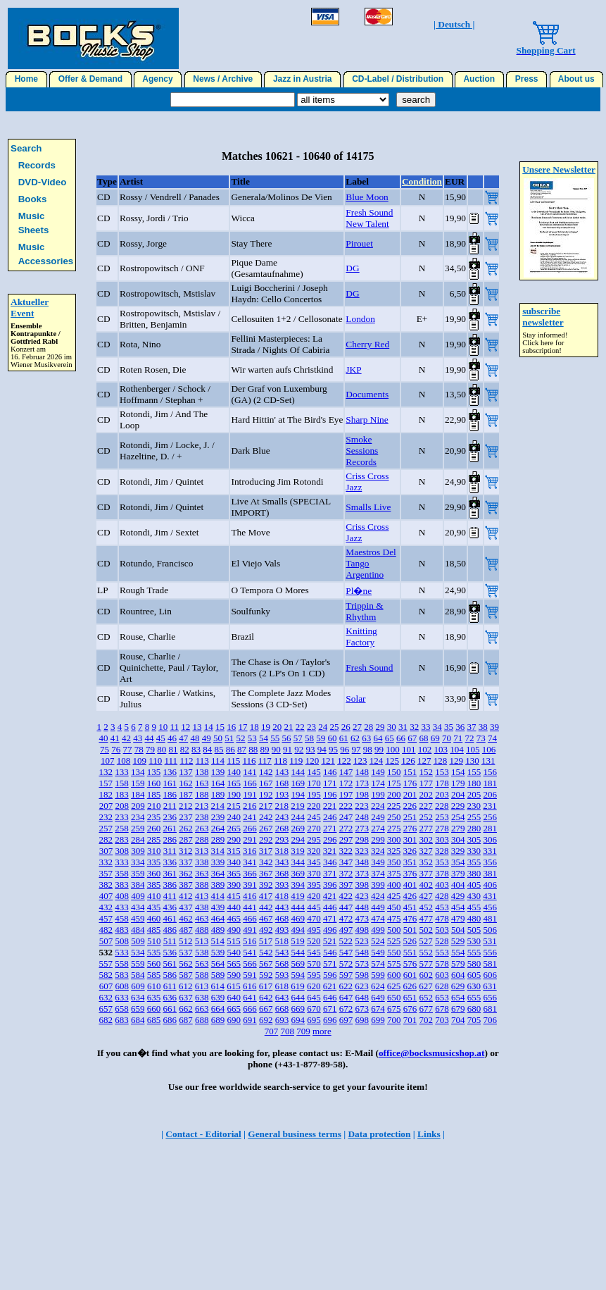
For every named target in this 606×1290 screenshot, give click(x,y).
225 (394, 805)
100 (393, 749)
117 (265, 760)
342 (266, 862)
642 (266, 997)
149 (378, 772)
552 (426, 952)
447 (346, 907)
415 (234, 896)
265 (234, 828)
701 (410, 1020)
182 (106, 794)
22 (300, 726)
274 (378, 828)
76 (115, 749)
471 (330, 918)
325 (394, 850)
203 (442, 794)
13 (196, 726)
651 (410, 997)
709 (303, 1031)
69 (435, 738)
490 (234, 929)
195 (314, 794)
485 (154, 929)
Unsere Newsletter (558, 169)
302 (426, 839)
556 (490, 952)
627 (426, 986)
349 (378, 862)
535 (154, 952)
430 (474, 896)
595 (314, 974)
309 (138, 850)
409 (138, 896)
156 (490, 772)
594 (298, 974)
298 (362, 839)
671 (330, 1008)
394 (298, 884)
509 (138, 941)
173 (362, 783)
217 (266, 805)
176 (410, 783)
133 (122, 772)
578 (442, 963)
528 (442, 941)
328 (442, 850)
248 (362, 817)
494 (298, 929)
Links (429, 1134)
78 (139, 749)
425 (394, 896)
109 (140, 760)
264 (218, 828)
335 (154, 862)
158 (122, 783)
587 (186, 974)
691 (250, 1020)
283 (122, 839)
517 (266, 941)
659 (138, 1008)
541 (250, 952)
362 (186, 873)
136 (170, 772)
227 (426, 805)
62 (355, 738)
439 (218, 907)
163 (202, 783)
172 (346, 783)
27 (357, 726)
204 (458, 794)
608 (122, 986)
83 (196, 749)
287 (186, 839)
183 (122, 794)
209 (138, 805)
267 (266, 828)
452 (426, 907)
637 (186, 997)
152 (426, 772)
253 (442, 817)
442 (266, 907)
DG (352, 268)
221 (330, 805)
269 (298, 828)
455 (474, 907)
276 (410, 828)
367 (266, 873)
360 (154, 873)
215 (234, 805)
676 (410, 1008)
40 (103, 738)
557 (106, 963)
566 (250, 963)
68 (423, 738)
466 (250, 918)
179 (458, 783)
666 (250, 1008)
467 (266, 918)
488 (202, 929)
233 (122, 817)
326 (410, 850)
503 (442, 929)
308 (122, 850)
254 (458, 817)
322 (346, 850)
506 (490, 929)
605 (474, 974)
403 (442, 884)
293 (282, 839)
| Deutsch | (454, 24)
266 (250, 828)
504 (458, 929)
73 (481, 738)
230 (474, 805)
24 (322, 726)
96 (344, 749)
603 (442, 974)
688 (202, 1020)
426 (410, 896)
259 (138, 828)
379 (458, 873)
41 (115, 738)
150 (394, 772)
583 (122, 974)
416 (250, 896)
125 (392, 760)
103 (441, 749)
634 (138, 997)
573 (362, 963)
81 (173, 749)
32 (414, 726)
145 (314, 772)
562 (186, 963)
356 (490, 862)
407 (106, 896)
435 (154, 907)
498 (362, 929)
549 (378, 952)
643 (282, 997)
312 (186, 850)
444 (298, 907)
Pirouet (359, 243)
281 (490, 828)
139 (218, 772)
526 (410, 941)
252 (426, 817)
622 (346, 986)
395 (314, 884)
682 (106, 1020)
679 (458, 1008)
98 (367, 749)
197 (346, 794)
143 (282, 772)
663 (202, 1008)
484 (138, 929)
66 (400, 738)
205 (474, 794)
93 (310, 749)
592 (266, 974)
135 (154, 772)
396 (330, 884)
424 (378, 896)
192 (266, 794)
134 (138, 772)
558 (122, 963)
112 (186, 760)
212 (186, 805)
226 (410, 805)
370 (314, 873)
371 (330, 873)
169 (298, 783)
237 (186, 817)
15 (220, 726)
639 (218, 997)
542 (266, 952)
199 (378, 794)
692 (266, 1020)
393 (282, 884)
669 (298, 1008)
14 (208, 726)
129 (456, 760)
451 (410, 907)
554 (458, 952)
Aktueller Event (30, 307)
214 (217, 805)
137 (186, 772)
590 (234, 974)
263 (202, 828)
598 (362, 974)
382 (106, 884)
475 (394, 918)
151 (410, 772)
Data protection (379, 1134)
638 (202, 997)
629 (458, 986)
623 (362, 986)
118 (280, 760)
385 (154, 884)
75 (104, 749)
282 (106, 839)
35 (448, 726)
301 (410, 839)
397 (346, 884)
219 (298, 805)
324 (378, 850)
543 (282, 952)
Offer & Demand (90, 79)
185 (154, 794)
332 (106, 862)
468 (282, 918)
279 (458, 828)
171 (330, 783)
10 (163, 726)
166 (250, 783)
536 (170, 952)
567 (266, 963)
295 (314, 839)
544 (298, 952)
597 (346, 974)
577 (426, 963)
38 (483, 726)
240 (234, 817)
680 (474, 1008)
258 (122, 828)
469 (298, 918)
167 (266, 783)
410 (154, 896)
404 (458, 884)
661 (170, 1008)
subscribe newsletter (542, 317)
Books (32, 199)
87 (241, 749)
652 (426, 997)
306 (490, 839)
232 (106, 817)
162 (186, 783)
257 (106, 828)
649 (378, 997)
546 (330, 952)
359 (138, 873)
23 (311, 726)
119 (296, 760)
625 (394, 986)
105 (473, 749)
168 (282, 783)
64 (377, 738)
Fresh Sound (369, 667)
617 (266, 986)
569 (298, 963)
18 (254, 726)
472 (346, 918)
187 (186, 794)
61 (343, 738)
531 (490, 941)
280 (474, 828)
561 (170, 963)
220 (314, 805)
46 (172, 738)
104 (457, 749)
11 (174, 726)
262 (186, 828)
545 (314, 952)
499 (378, 929)
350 (394, 862)
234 (138, 817)
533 (122, 952)
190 (234, 794)
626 (410, 986)
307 (106, 850)
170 (314, 783)
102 (425, 749)
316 (250, 850)
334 (138, 862)
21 (288, 726)
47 (183, 738)
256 (490, 817)
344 (298, 862)
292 (266, 839)
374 (378, 873)
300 (394, 839)
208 (122, 805)
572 (346, 963)
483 (122, 929)
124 (377, 760)
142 (266, 772)
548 (362, 952)
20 (277, 726)
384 (138, 884)
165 (234, 783)
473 (362, 918)
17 (242, 726)
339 (218, 862)
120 (312, 760)
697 (346, 1020)
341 (250, 862)
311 (170, 850)
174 (378, 783)
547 (346, 952)
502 (426, 929)
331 (490, 850)
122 (344, 760)
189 (218, 794)
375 (394, 873)
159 (138, 783)
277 (426, 828)
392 (266, 884)
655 (474, 997)
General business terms (294, 1134)
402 (426, 884)
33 (425, 726)
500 (394, 929)
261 (170, 828)
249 (378, 817)
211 (170, 805)
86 (230, 749)
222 (346, 805)
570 (314, 963)
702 (426, 1020)
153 (442, 772)
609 (138, 986)
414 (217, 896)
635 (154, 997)
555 (474, 952)
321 (330, 850)
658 (122, 1008)
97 (356, 749)
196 (330, 794)
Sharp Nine (367, 419)
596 (330, 974)
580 (474, 963)
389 (218, 884)
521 (330, 941)
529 (458, 941)
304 (458, 839)
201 (410, 794)
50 (217, 738)
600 (394, 974)
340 (234, 862)
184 (138, 794)
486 (170, 929)
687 (186, 1020)
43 (137, 738)
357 (106, 873)
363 (202, 873)
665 (234, 1008)
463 (202, 918)
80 (161, 749)
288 (202, 839)
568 (282, 963)
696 (330, 1020)
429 (458, 896)
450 (394, 907)
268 (282, 828)
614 (217, 986)
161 (170, 783)
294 (298, 839)
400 (394, 884)
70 (446, 738)
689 (218, 1020)
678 (442, 1008)
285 (154, 839)
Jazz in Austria (302, 79)
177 (426, 783)
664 (218, 1008)
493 (282, 929)
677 (426, 1008)
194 (298, 794)
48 (194, 738)
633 (122, 997)
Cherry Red (367, 344)
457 (106, 918)
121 (328, 760)
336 (170, 862)
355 (474, 862)
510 (154, 941)
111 (171, 760)
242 (266, 817)
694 (298, 1020)
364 (218, 873)
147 (346, 772)
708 (287, 1031)
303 (442, 839)
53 (252, 738)
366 (250, 873)
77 (127, 749)
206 (490, 794)
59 (320, 738)
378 (442, 873)
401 (410, 884)
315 (234, 850)
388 (202, 884)
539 (218, 952)
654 (458, 997)
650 (394, 997)
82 (184, 749)
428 (442, 896)
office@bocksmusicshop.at (432, 1053)
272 (346, 828)
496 (330, 929)
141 (250, 772)
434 (138, 907)
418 (281, 896)
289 (218, 839)
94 (322, 749)
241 (250, 817)
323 (362, 850)
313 (202, 850)
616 (250, 986)
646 (330, 997)
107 (108, 760)
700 (394, 1020)
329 (458, 850)
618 (281, 986)
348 (362, 862)
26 (346, 726)
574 (378, 963)
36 (460, 726)
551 (410, 952)
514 (217, 941)
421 (330, 896)
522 (346, 941)
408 (122, 896)
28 (368, 726)
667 (266, 1008)
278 (442, 828)
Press (526, 79)
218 (281, 805)
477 (426, 918)
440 (234, 907)
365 (234, 873)
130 (472, 760)
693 (282, 1020)
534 (138, 952)
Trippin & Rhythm (364, 611)
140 (234, 772)
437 (186, 907)
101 (409, 749)
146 (330, 772)
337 (186, 862)
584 (138, 974)
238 (202, 817)
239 (218, 817)
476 (410, 918)
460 (154, 918)
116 (249, 760)
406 (490, 884)
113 (202, 760)
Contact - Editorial (203, 1134)
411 (170, 896)
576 (410, 963)
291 (250, 839)
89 (265, 749)
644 (298, 997)
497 (346, 929)
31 (403, 726)
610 (154, 986)
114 (218, 760)
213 (202, 805)
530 (474, 941)
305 (474, 839)
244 (298, 817)
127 (424, 760)
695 (314, 1020)
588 (202, 974)
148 (362, 772)
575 (394, 963)
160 (154, 783)
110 (155, 760)
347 (346, 862)
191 (250, 794)
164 (218, 783)
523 (362, 941)
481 (490, 918)
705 (474, 1020)
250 (394, 817)
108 (124, 760)
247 (346, 817)
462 (186, 918)
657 (106, 1008)
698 (362, 1020)
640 (234, 997)
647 (346, 997)
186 (170, 794)
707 (272, 1031)
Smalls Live (368, 507)
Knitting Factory (361, 636)
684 (138, 1020)
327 (426, 850)
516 (250, 941)
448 (362, 907)
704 (458, 1020)
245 (314, 817)
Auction (479, 79)
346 (330, 862)
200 (394, 794)
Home (26, 79)
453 (442, 907)
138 (202, 772)
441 (250, 907)
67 (412, 738)
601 (410, 974)
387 (186, 884)
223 (362, 805)
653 (442, 997)
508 (122, 941)
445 (314, 907)
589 (218, 974)
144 (298, 772)
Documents (367, 394)
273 (362, 828)
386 (170, 884)
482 (106, 929)
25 (334, 726)
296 (330, 839)
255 (474, 817)
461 (170, 918)
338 (202, 862)
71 (457, 738)
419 (298, 896)
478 (442, 918)
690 (234, 1020)
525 (394, 941)
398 (362, 884)
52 (240, 738)
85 (219, 749)
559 (138, 963)
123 (360, 760)
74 (492, 738)
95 (333, 749)
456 (490, 907)
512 (186, 941)
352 (426, 862)
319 (298, 850)
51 (229, 738)
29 (379, 726)
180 (474, 783)
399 (378, 884)
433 (122, 907)
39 (494, 726)
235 (154, 817)
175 (394, 783)
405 (474, 884)
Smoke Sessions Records (362, 450)
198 (362, 794)
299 (378, 839)
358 (122, 873)
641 (250, 997)
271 (330, 828)
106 (489, 749)
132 (106, 772)
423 (362, 896)
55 (274, 738)
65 (389, 738)
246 (330, 817)
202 (426, 794)
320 (314, 850)
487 (186, 929)
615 (234, 986)
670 (314, 1008)
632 (106, 997)
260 (154, 828)
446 (330, 907)
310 (154, 850)
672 (346, 1008)
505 (474, 929)
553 (442, 952)
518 (281, 941)
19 (265, 726)
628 (442, 986)
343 (282, 862)
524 (378, 941)
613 (202, 986)
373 (362, 873)
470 (314, 918)
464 (218, 918)
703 (442, 1020)
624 (378, 986)
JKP (353, 369)
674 (378, 1008)
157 (106, 783)
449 (378, 907)
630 (474, 986)
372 (346, 873)
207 (106, 805)
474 (378, 918)
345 (314, 862)
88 (253, 749)
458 (122, 918)
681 (490, 1008)
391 (250, 884)
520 (314, 941)
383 (122, 884)
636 (170, 997)
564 (218, 963)
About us (577, 79)
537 (186, 952)
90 (276, 749)
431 (490, 896)
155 (474, 772)
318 (281, 850)
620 (314, 986)
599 (378, 974)
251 (410, 817)
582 (106, 974)
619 (298, 986)
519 (298, 941)
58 (309, 738)
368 (282, 873)
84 (207, 749)
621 (330, 986)
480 (474, 918)
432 (106, 907)
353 (442, 862)
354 (458, 862)
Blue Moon (367, 197)
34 (437, 726)
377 (426, 873)
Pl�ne (359, 590)
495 (314, 929)
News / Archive (223, 79)
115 (233, 760)
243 (282, 817)
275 (394, 828)
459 (138, 918)
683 (122, 1020)
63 (366, 738)
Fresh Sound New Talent (369, 218)
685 (154, 1020)
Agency (157, 79)
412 (186, 896)
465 (234, 918)
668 (282, 1008)
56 (286, 738)
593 (282, 974)
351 (410, 862)
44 (148, 738)
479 (458, 918)
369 (298, 873)
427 (426, 896)
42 (126, 738)
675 (394, 1008)
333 (122, 862)
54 (263, 738)
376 (410, 873)
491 (250, 929)
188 (202, 794)
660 (154, 1008)
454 (458, 907)
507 (106, 941)
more (322, 1031)
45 (160, 738)
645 (314, 997)
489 (218, 929)
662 (186, 1008)
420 (314, 896)
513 (202, 941)
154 (458, 772)
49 (206, 738)
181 (490, 783)
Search (26, 148)
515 (234, 941)
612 (186, 986)
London (360, 319)
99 (379, 749)
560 (154, 963)
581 (490, 963)
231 (490, 805)
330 (474, 850)
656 (490, 997)
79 (150, 749)
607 (106, 986)
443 (282, 907)
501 (410, 929)
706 (490, 1020)
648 (362, 997)
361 (170, 873)
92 (298, 749)
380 (474, 873)
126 (408, 760)
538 (202, 952)
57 (298, 738)
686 (170, 1020)
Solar (355, 698)
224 (378, 805)
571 (330, 963)
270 (314, 828)
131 (488, 760)
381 (490, 873)
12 (185, 726)
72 (469, 738)
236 (170, 817)
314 (217, 850)
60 (331, 738)
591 (250, 974)
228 (442, 805)
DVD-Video (42, 182)
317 (266, 850)
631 (490, 986)
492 (266, 929)
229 (458, 805)
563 (202, 963)
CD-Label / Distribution (398, 79)
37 (471, 726)
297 (346, 839)
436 (170, 907)
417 (266, 896)
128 (441, 760)
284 (138, 839)
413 (202, 896)
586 (170, 974)
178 (442, 783)
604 (458, 974)
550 (394, 952)
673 (362, 1008)
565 (234, 963)
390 (234, 884)
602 (426, 974)
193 (282, 794)
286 (170, 839)
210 (154, 805)
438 (202, 907)
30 (391, 726)
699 (378, 1020)
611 (170, 986)
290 (234, 839)
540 (234, 952)
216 (250, 805)
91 (287, 749)
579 (458, 963)
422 (346, 896)
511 (170, 941)
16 (231, 726)
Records (37, 165)
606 (490, 974)
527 (426, 941)
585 (154, 974)
